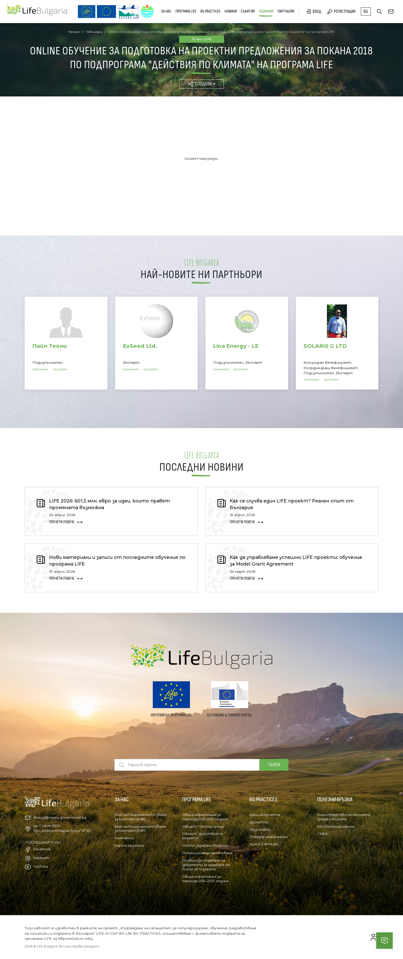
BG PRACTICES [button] (210, 11)
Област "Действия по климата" (202, 836)
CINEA (322, 834)
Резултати (260, 829)
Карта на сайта (129, 845)
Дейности (259, 822)
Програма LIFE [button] (186, 11)
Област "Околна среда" (203, 826)
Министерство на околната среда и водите (343, 817)
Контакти (124, 838)
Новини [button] (231, 11)
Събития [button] (248, 11)
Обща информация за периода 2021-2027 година (205, 817)
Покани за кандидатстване (207, 853)
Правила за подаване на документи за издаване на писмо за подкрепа (206, 864)
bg (366, 11)
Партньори (286, 11)
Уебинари (266, 11)
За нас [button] (166, 11)
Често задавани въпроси (205, 845)
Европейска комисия (335, 826)
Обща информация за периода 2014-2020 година (205, 878)
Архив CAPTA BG (264, 844)
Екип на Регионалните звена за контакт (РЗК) (140, 828)
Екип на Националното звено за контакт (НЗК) (141, 817)
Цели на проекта (265, 815)
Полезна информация (269, 837)
